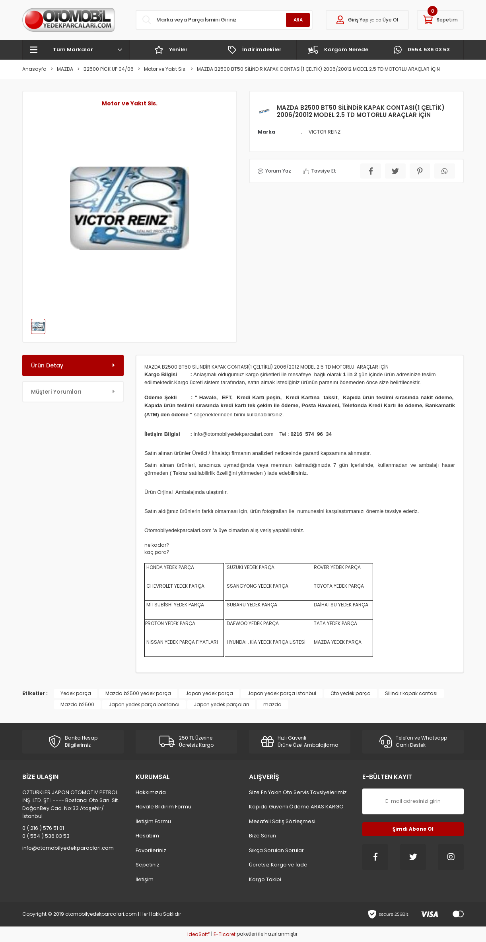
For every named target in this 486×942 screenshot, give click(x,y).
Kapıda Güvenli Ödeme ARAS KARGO (296, 806)
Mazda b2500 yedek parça (138, 693)
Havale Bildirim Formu (163, 806)
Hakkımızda (151, 792)
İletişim (145, 879)
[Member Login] (367, 20)
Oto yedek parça (350, 693)
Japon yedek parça (209, 693)
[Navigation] (76, 50)
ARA (298, 19)
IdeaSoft (198, 934)
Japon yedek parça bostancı (144, 704)
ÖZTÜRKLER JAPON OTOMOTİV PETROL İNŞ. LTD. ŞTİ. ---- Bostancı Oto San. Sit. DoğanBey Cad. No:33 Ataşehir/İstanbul (70, 804)
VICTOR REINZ (324, 131)
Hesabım (147, 835)
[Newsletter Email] (413, 801)
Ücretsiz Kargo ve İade (278, 864)
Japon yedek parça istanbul (281, 693)
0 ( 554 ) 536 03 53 (46, 836)
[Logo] (68, 20)
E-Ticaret (224, 934)
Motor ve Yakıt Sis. (129, 103)
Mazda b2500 (77, 704)
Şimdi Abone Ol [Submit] (413, 828)
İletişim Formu (153, 821)
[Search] (224, 20)
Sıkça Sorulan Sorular (276, 850)
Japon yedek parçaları (221, 704)
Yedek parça (75, 693)
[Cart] (440, 20)
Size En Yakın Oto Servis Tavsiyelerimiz (298, 792)
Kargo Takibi (265, 879)
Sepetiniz (147, 864)
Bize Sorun (262, 835)
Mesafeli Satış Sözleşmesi (282, 821)
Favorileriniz (151, 850)
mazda (272, 704)
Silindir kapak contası (411, 693)
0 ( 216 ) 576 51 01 (43, 828)
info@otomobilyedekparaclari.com (68, 848)
